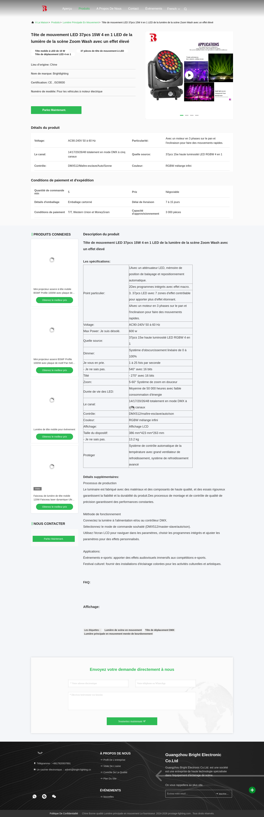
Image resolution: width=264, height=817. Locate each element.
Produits (84, 8)
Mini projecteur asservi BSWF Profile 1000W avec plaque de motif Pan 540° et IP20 (54, 363)
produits (55, 22)
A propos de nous (108, 8)
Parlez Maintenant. (56, 110)
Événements (153, 8)
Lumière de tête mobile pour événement (54, 429)
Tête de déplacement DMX (159, 630)
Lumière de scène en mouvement (123, 630)
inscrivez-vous (222, 793)
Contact (133, 8)
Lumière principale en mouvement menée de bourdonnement (118, 633)
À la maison (41, 22)
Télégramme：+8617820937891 (52, 763)
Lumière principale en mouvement (81, 22)
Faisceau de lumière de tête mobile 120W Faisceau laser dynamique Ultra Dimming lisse (53, 499)
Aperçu (67, 8)
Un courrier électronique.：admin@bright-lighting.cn (62, 769)
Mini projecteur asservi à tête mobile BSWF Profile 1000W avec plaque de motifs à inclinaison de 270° (53, 293)
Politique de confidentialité (64, 813)
